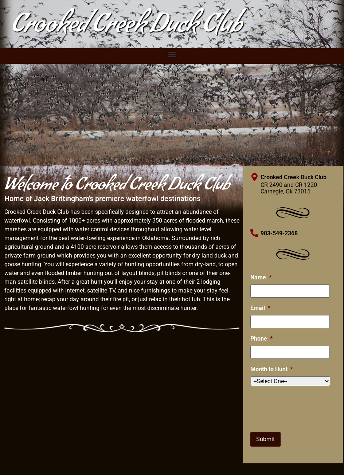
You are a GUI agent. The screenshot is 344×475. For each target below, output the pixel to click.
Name (260, 277)
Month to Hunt (271, 369)
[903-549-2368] (254, 233)
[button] (172, 54)
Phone (261, 338)
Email (260, 308)
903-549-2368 (279, 233)
